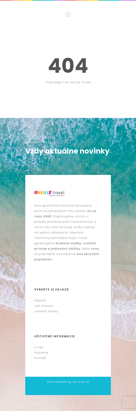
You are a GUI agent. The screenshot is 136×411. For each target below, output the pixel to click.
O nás (38, 347)
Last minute (43, 306)
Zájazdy (40, 300)
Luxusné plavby (46, 311)
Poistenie (41, 353)
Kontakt (40, 358)
